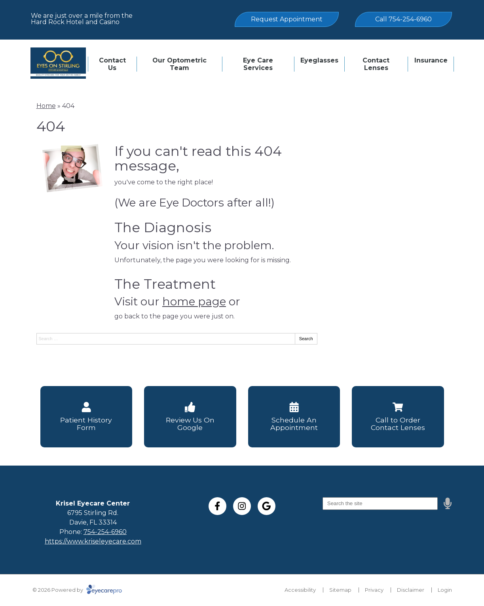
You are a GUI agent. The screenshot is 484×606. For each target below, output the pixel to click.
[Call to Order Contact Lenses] (398, 416)
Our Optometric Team (179, 64)
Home (46, 106)
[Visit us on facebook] (217, 506)
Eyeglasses (319, 60)
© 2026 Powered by (77, 590)
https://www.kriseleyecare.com (93, 541)
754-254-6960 (105, 532)
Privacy (374, 590)
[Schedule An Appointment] (294, 416)
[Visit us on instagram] (242, 506)
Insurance (431, 60)
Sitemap (340, 590)
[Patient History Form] (86, 416)
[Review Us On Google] (190, 416)
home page (194, 301)
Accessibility (300, 590)
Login (445, 590)
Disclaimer (410, 590)
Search (306, 338)
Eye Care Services (258, 64)
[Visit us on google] (266, 506)
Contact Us (112, 64)
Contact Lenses (376, 64)
